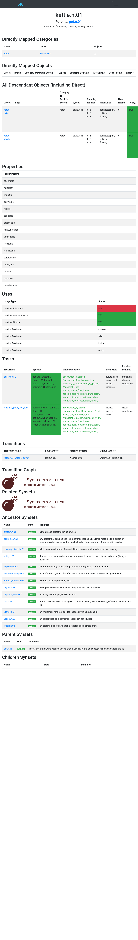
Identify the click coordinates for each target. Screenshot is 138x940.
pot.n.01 (75, 22)
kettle (6, 53)
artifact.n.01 (10, 532)
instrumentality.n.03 (14, 573)
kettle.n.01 (45, 53)
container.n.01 (11, 539)
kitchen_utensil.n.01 (14, 580)
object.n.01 (9, 587)
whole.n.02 (9, 625)
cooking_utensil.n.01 (14, 549)
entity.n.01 (9, 556)
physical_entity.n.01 (14, 594)
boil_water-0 (10, 376)
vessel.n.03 (9, 619)
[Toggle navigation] (116, 4)
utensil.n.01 (10, 612)
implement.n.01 (12, 566)
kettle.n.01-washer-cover (16, 458)
